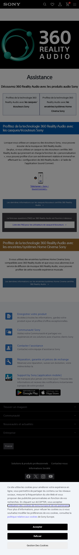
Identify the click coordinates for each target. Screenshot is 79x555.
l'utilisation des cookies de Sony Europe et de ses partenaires (38, 505)
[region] (39, 518)
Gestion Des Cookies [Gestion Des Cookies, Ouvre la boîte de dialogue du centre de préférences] (37, 545)
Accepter (37, 526)
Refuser (37, 536)
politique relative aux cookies (22, 516)
